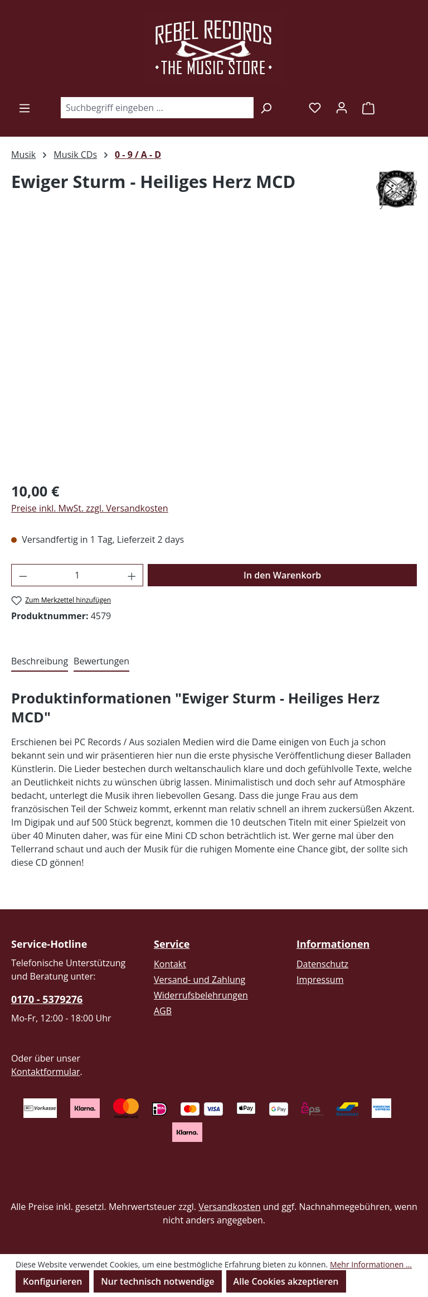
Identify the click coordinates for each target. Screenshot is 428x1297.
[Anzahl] (77, 575)
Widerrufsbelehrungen (201, 995)
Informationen (332, 944)
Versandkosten (229, 1206)
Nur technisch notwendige (157, 1281)
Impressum (319, 979)
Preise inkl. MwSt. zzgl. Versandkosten (89, 508)
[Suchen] (266, 108)
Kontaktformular (45, 1071)
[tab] (39, 662)
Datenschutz (322, 964)
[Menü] (24, 108)
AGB (163, 1011)
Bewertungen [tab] (101, 661)
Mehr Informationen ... (371, 1264)
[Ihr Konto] (341, 107)
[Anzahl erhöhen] (132, 575)
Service (171, 944)
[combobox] (157, 108)
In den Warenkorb (282, 575)
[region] (214, 351)
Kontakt (170, 964)
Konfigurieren (52, 1281)
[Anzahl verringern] (23, 575)
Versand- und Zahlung (199, 979)
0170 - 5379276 (46, 999)
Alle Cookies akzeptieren (286, 1281)
